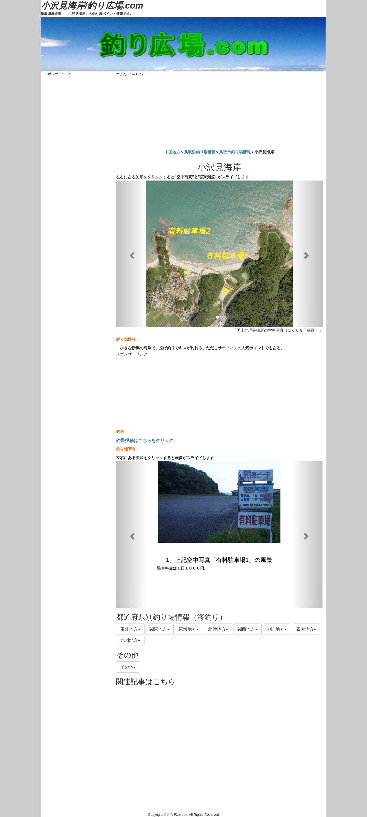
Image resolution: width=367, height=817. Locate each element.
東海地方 (189, 629)
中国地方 (172, 152)
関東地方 (159, 629)
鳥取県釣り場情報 (199, 152)
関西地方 (247, 629)
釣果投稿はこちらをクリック (144, 440)
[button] (131, 254)
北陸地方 (218, 629)
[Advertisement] (219, 112)
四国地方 (306, 629)
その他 (128, 667)
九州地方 (130, 640)
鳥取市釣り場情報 (235, 152)
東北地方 (130, 629)
